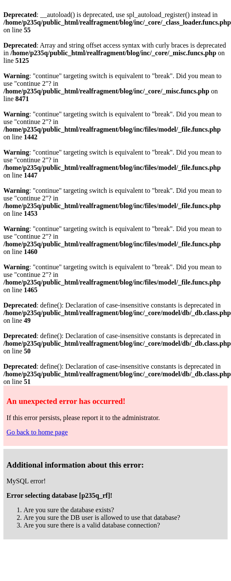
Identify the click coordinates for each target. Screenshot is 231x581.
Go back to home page (37, 432)
